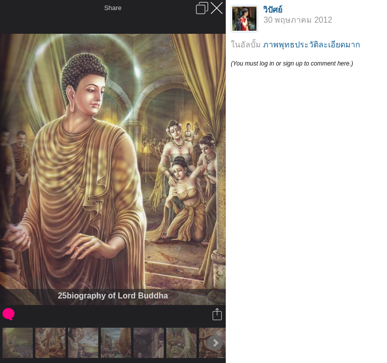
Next (215, 343)
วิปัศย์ (272, 10)
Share (113, 8)
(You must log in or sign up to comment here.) (292, 63)
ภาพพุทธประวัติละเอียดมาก (311, 44)
